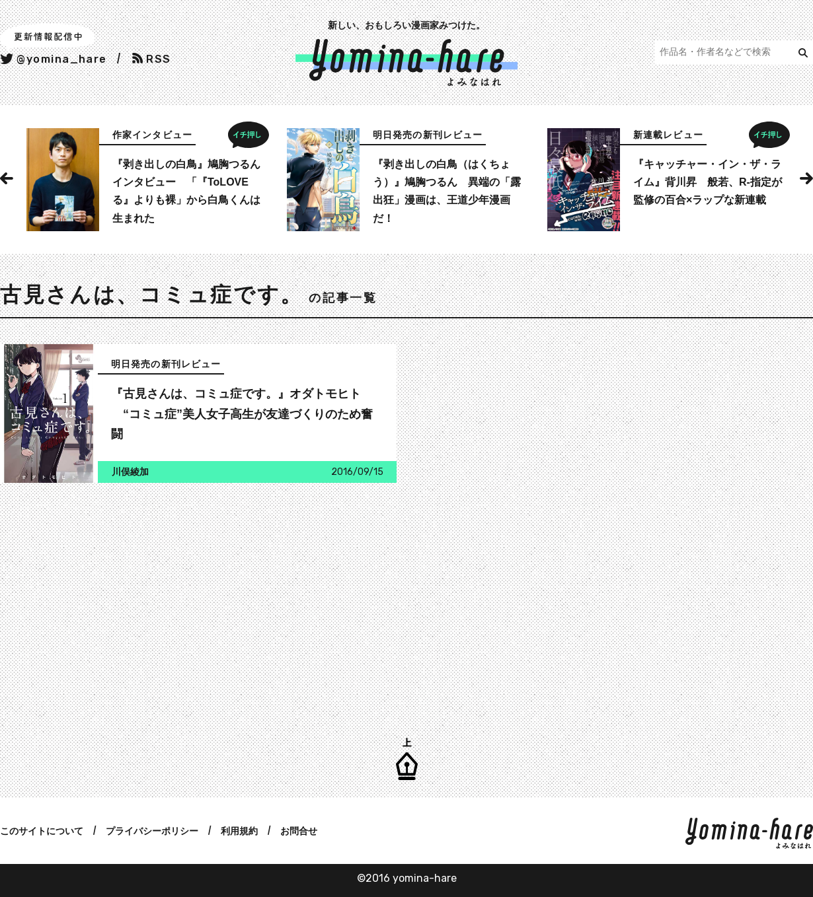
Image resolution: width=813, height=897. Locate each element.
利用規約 (239, 831)
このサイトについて (41, 831)
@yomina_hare (53, 59)
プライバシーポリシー (152, 831)
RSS (151, 59)
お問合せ (298, 831)
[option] (146, 180)
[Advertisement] (195, 601)
